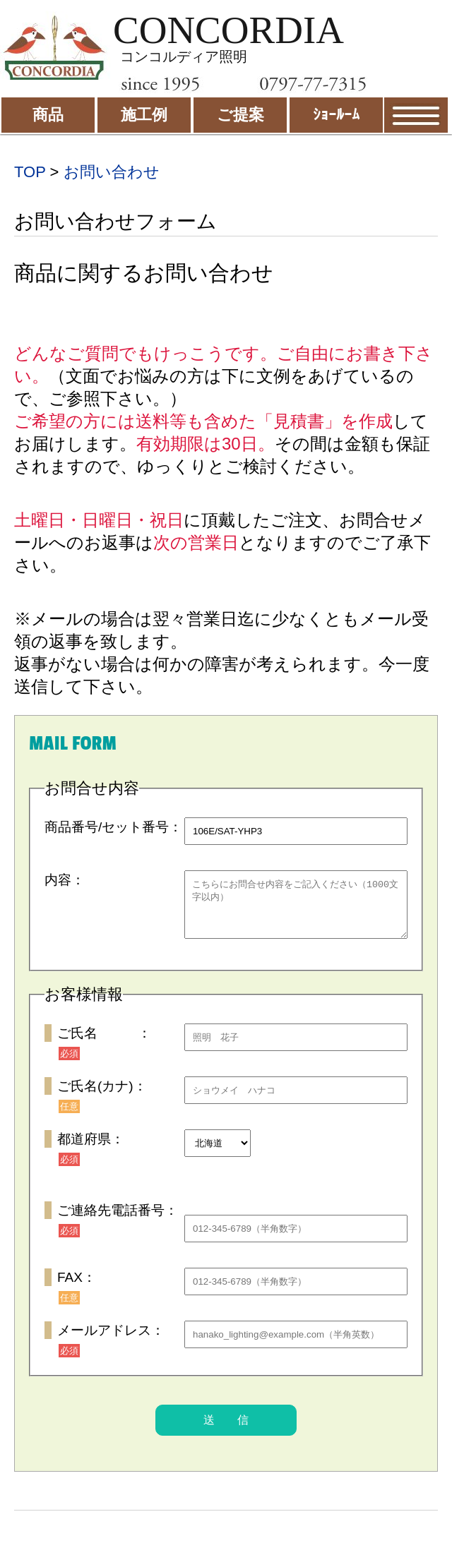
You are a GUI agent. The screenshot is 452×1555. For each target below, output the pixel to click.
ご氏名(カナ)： (102, 1096)
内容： (64, 879)
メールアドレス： (111, 1340)
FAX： (76, 1287)
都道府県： (90, 1149)
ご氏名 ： (104, 1043)
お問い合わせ (112, 172)
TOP (29, 172)
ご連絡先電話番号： (117, 1220)
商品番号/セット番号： (113, 826)
